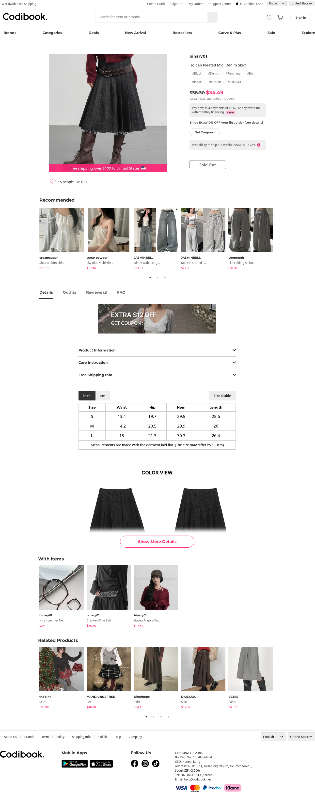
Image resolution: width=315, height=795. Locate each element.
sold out (207, 165)
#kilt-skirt (234, 82)
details (46, 292)
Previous (35, 239)
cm (102, 395)
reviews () (96, 292)
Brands (9, 33)
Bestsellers (182, 33)
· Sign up (176, 4)
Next (279, 239)
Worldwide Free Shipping (19, 4)
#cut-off (215, 82)
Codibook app (253, 4)
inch (87, 395)
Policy (60, 737)
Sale (271, 33)
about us (10, 737)
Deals (94, 33)
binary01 (198, 56)
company (135, 737)
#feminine (233, 73)
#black (197, 73)
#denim (213, 73)
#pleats (197, 82)
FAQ (121, 292)
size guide (222, 395)
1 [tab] (150, 277)
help (118, 737)
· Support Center (219, 4)
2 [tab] (157, 277)
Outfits (69, 292)
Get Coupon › (205, 132)
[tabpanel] (63, 239)
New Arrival (135, 33)
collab (102, 737)
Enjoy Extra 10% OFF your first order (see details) (226, 122)
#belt (250, 73)
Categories (52, 33)
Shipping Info (81, 737)
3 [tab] (164, 277)
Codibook (25, 16)
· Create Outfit (155, 4)
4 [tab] (168, 716)
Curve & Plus (229, 33)
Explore (308, 33)
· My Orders (195, 4)
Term (45, 737)
